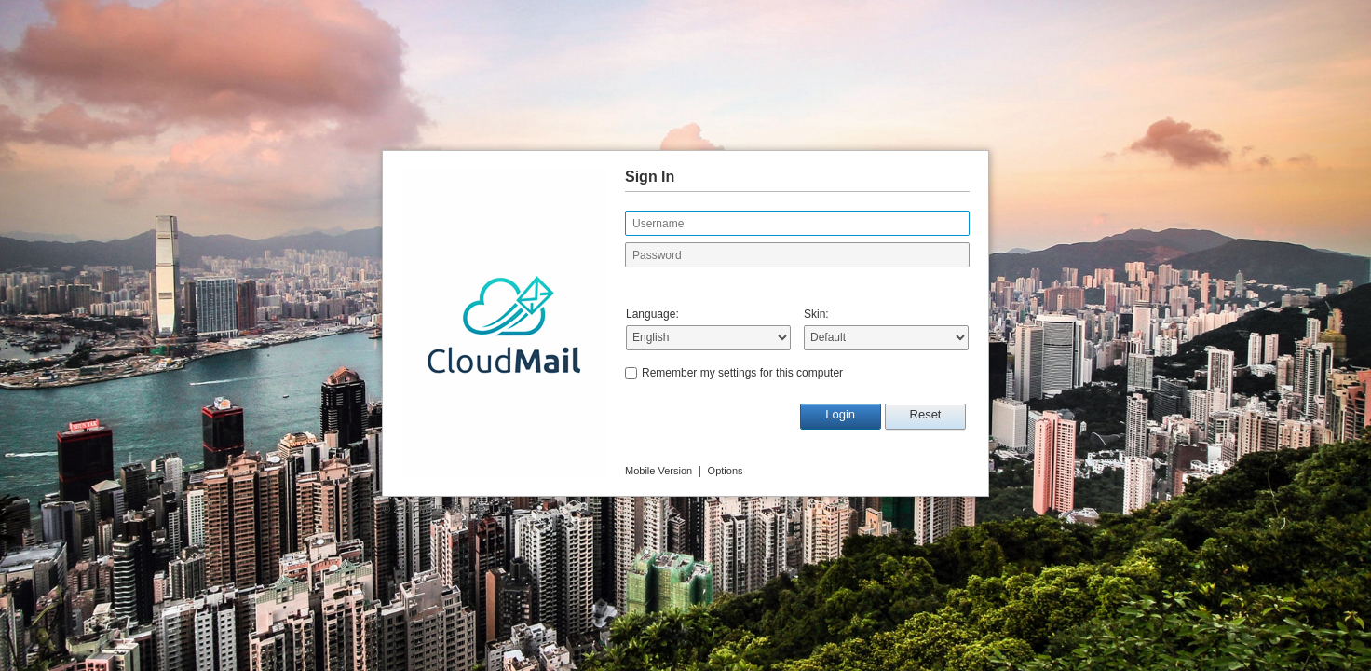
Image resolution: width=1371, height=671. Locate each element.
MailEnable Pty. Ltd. (464, 508)
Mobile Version (658, 470)
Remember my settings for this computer (742, 372)
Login (840, 414)
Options (725, 470)
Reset (926, 414)
